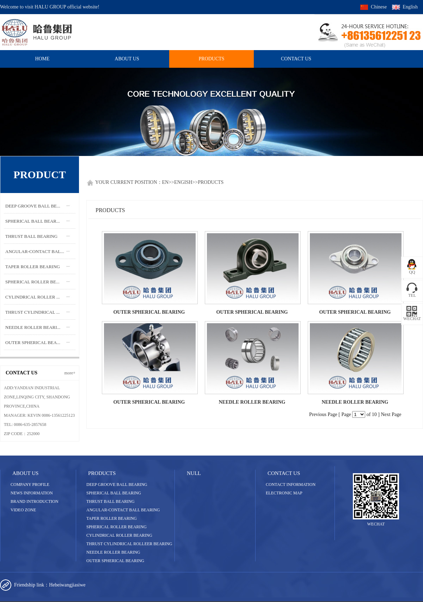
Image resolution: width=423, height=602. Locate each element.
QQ (412, 272)
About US (127, 58)
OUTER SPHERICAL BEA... (32, 342)
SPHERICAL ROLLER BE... (32, 281)
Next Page (391, 414)
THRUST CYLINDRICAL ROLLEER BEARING (129, 543)
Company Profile (30, 484)
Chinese (379, 7)
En (165, 182)
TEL (412, 295)
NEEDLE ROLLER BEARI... (32, 327)
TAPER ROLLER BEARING (32, 266)
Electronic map (284, 492)
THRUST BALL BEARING (31, 236)
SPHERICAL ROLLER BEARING (116, 526)
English (410, 7)
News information (32, 492)
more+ (70, 373)
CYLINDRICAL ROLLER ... (32, 297)
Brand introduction (35, 501)
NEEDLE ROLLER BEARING (252, 402)
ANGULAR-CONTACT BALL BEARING (123, 509)
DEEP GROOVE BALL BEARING (116, 484)
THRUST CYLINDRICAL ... (32, 312)
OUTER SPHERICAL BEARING (149, 312)
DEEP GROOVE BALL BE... (32, 206)
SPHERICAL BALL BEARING (113, 492)
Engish (183, 182)
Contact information (290, 484)
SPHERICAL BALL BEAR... (32, 221)
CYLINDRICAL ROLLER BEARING (119, 535)
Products (211, 58)
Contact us (296, 58)
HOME (42, 58)
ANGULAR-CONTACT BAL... (34, 251)
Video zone (23, 509)
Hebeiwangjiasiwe (67, 585)
